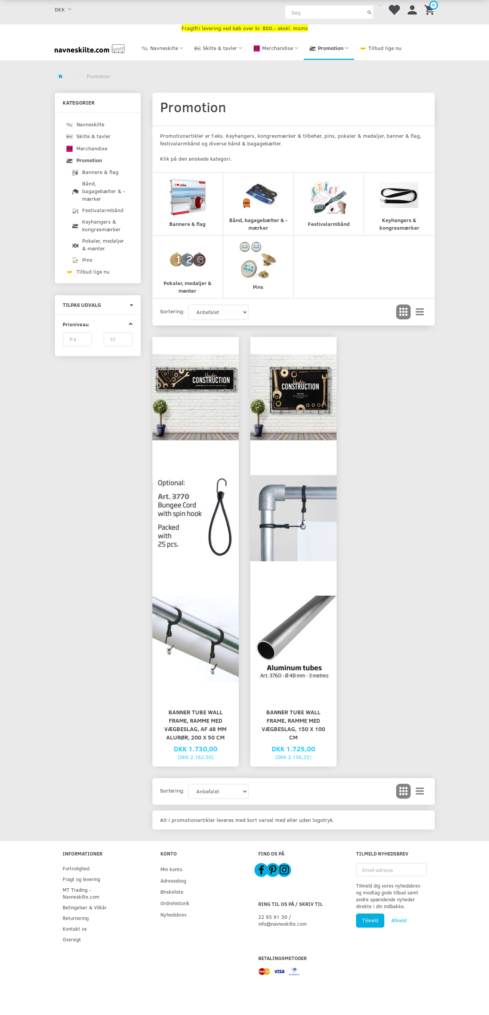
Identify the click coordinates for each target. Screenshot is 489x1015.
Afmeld (398, 920)
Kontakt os (75, 928)
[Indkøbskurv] (430, 9)
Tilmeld (370, 920)
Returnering (76, 918)
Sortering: (172, 311)
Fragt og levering (81, 879)
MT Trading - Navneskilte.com (81, 893)
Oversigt (72, 939)
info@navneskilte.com (282, 923)
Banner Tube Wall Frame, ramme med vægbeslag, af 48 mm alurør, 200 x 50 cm (195, 724)
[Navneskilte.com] (90, 47)
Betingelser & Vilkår (85, 907)
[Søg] (370, 12)
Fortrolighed (76, 868)
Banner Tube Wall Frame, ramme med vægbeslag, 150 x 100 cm (293, 724)
